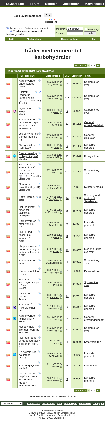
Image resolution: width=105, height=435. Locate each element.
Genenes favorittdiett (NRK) (29, 186)
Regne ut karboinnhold (26, 96)
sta (20, 226)
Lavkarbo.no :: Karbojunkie (23, 28)
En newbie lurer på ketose (28, 353)
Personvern (85, 403)
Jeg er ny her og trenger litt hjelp (28, 135)
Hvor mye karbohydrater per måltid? (29, 282)
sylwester (54, 84)
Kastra (22, 263)
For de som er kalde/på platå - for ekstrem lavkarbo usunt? (28, 169)
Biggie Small (25, 179)
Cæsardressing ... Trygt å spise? (28, 155)
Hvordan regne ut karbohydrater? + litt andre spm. (29, 340)
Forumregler (70, 403)
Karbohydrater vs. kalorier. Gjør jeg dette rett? (28, 122)
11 (67, 123)
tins (20, 346)
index (56, 147)
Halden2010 (25, 148)
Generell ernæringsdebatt (94, 124)
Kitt (57, 285)
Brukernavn (61, 29)
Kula (57, 125)
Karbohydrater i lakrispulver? (28, 317)
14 (67, 198)
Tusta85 (23, 103)
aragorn (22, 274)
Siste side (35, 100)
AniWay (22, 357)
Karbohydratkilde (29, 271)
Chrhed (22, 86)
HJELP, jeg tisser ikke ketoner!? (25, 235)
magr (21, 241)
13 (67, 329)
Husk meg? (92, 29)
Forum (34, 3)
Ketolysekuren (92, 156)
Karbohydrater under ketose (27, 82)
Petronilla (23, 332)
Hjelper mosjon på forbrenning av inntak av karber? (29, 249)
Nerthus (55, 308)
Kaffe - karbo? (27, 196)
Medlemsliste (34, 39)
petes (21, 199)
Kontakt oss (33, 403)
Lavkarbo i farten (25, 295)
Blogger (51, 3)
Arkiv (59, 403)
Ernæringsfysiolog (29, 365)
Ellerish (22, 321)
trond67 (22, 288)
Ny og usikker (27, 145)
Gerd (56, 112)
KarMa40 (54, 188)
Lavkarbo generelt (89, 146)
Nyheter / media (93, 186)
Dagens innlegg (69, 39)
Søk (94, 39)
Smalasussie (25, 128)
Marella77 (23, 159)
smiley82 (54, 98)
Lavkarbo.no (15, 3)
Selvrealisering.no (66, 415)
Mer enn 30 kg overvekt (92, 250)
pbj (20, 139)
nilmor (22, 255)
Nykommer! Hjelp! (25, 110)
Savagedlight (52, 272)
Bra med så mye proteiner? (28, 306)
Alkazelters (53, 263)
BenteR (55, 225)
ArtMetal (23, 299)
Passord (59, 33)
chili (57, 366)
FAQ (11, 39)
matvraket (54, 380)
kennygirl (54, 330)
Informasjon (91, 365)
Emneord (43, 28)
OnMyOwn (54, 199)
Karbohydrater (27, 260)
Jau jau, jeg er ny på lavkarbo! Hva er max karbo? (28, 378)
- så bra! (23, 368)
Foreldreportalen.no (46, 415)
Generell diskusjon (89, 136)
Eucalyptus (24, 215)
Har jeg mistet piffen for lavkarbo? (27, 209)
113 (67, 97)
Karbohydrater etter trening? (27, 222)
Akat (21, 310)
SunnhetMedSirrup (28, 385)
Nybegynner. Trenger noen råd (29, 328)
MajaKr (22, 114)
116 (67, 171)
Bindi (56, 237)
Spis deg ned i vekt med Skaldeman (92, 198)
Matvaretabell (94, 3)
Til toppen (98, 403)
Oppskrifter (71, 3)
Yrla (57, 172)
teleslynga (54, 137)
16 (67, 250)
